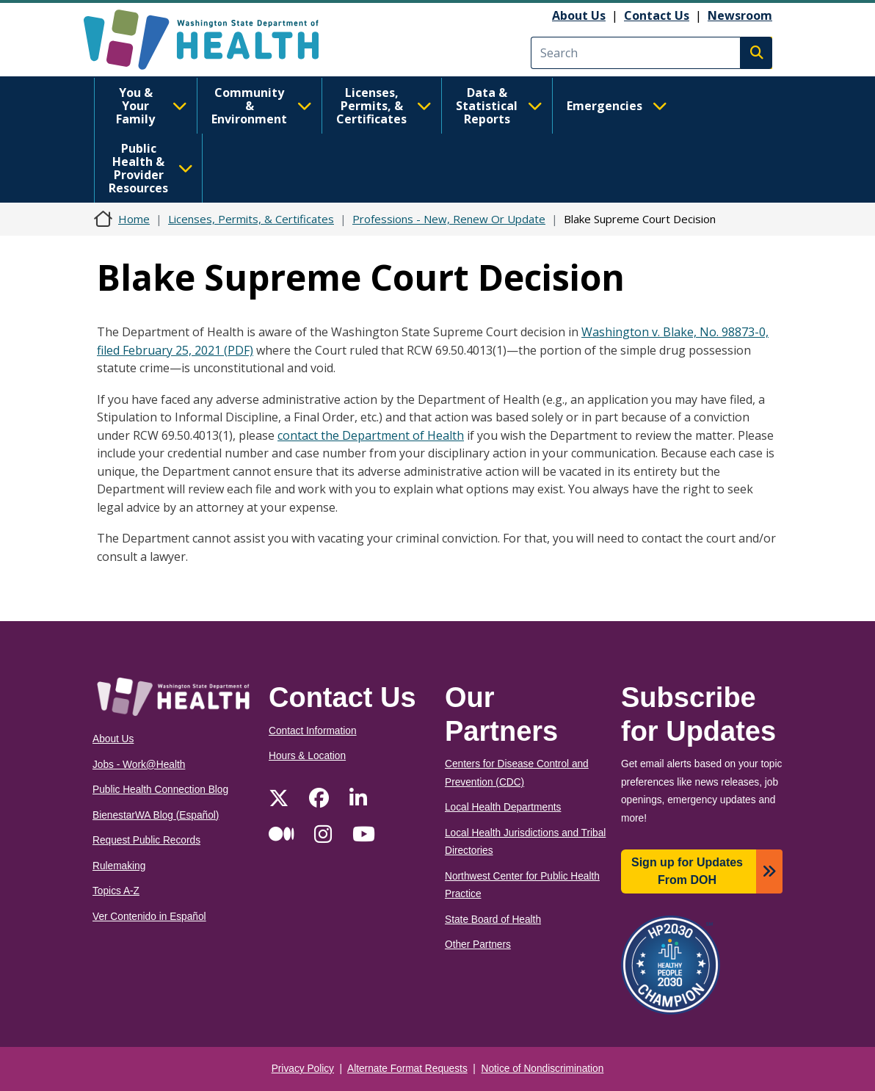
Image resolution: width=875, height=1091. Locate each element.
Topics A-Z (115, 890)
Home (134, 218)
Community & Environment (261, 105)
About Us (579, 15)
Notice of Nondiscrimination (543, 1068)
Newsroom (740, 15)
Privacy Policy (303, 1068)
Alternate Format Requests (407, 1068)
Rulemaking (118, 865)
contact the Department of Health (370, 435)
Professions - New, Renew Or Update (448, 218)
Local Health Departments (503, 807)
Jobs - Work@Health (138, 764)
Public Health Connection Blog (160, 789)
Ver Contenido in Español (149, 916)
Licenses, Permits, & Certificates (384, 105)
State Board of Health (493, 919)
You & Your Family (151, 105)
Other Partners (478, 944)
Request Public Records (146, 840)
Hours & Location (307, 755)
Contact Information (313, 730)
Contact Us (656, 15)
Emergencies (617, 106)
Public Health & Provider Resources (151, 168)
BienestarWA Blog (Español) (155, 815)
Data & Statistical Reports (499, 105)
